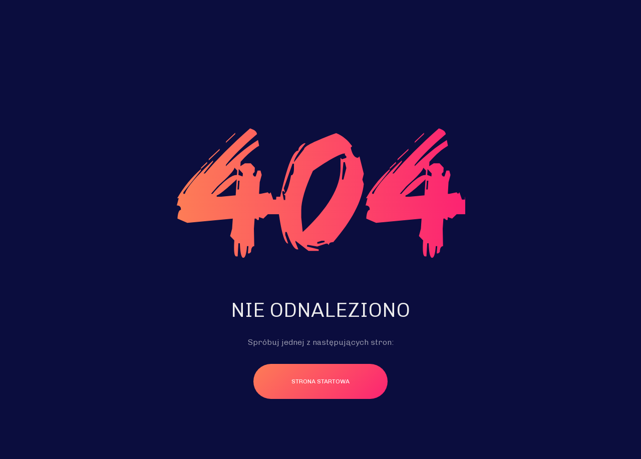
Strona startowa (320, 381)
